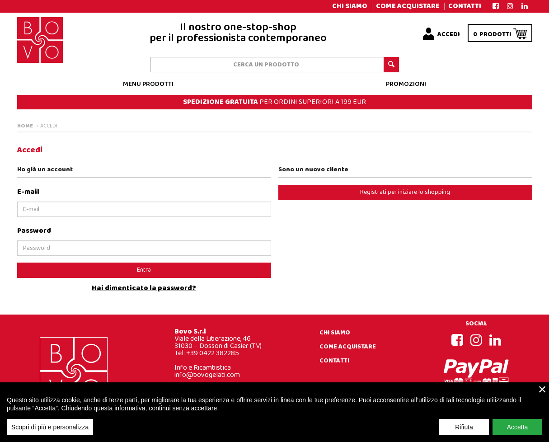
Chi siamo (349, 6)
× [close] (542, 395)
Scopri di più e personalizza (50, 433)
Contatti (464, 6)
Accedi (48, 126)
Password (34, 231)
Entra (144, 270)
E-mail (28, 192)
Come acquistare (408, 6)
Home (25, 126)
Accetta (517, 433)
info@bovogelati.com (207, 375)
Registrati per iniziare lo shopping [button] (405, 192)
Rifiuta (464, 433)
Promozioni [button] (406, 84)
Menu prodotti (148, 84)
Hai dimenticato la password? (144, 288)
